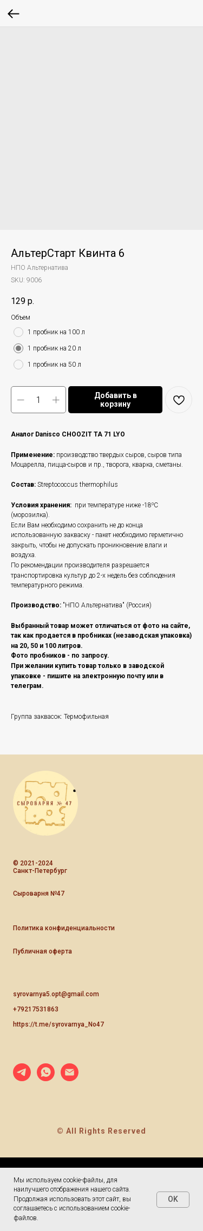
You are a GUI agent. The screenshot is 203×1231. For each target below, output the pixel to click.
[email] (69, 1078)
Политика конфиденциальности (64, 928)
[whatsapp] (46, 1078)
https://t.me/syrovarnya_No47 (58, 1024)
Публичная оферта (42, 951)
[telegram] (22, 1078)
